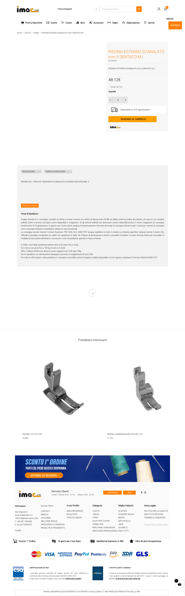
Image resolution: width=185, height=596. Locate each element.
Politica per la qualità (156, 511)
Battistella (124, 521)
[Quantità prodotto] (118, 100)
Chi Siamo (46, 518)
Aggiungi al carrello (133, 119)
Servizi (151, 22)
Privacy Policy (150, 525)
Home (19, 33)
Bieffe (121, 517)
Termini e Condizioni (154, 517)
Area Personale (75, 511)
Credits (18, 530)
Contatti (45, 511)
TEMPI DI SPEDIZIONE (55, 171)
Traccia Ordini (74, 517)
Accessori (98, 22)
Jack (120, 524)
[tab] (31, 171)
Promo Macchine (31, 22)
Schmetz (123, 527)
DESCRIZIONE (28, 171)
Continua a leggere (30, 205)
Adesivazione (133, 22)
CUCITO (28, 33)
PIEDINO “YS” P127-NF (32, 434)
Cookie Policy (162, 525)
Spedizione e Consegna (53, 524)
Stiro (82, 22)
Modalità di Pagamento (53, 528)
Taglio (115, 22)
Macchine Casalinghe (104, 527)
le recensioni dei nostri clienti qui (128, 579)
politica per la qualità (73, 579)
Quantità (112, 91)
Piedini (36, 33)
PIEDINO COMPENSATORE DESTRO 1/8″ (125, 434)
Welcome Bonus (49, 521)
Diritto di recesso (153, 514)
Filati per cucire (101, 521)
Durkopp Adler (126, 514)
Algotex (122, 511)
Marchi (44, 514)
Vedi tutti (123, 531)
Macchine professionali (105, 531)
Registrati (72, 514)
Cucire (54, 22)
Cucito (68, 22)
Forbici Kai (98, 524)
